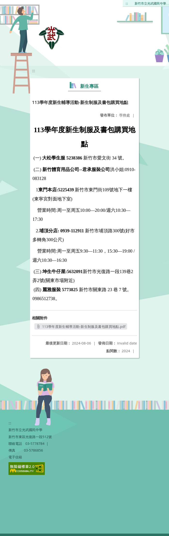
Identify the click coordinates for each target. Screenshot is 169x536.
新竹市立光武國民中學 (150, 3)
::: (127, 3)
